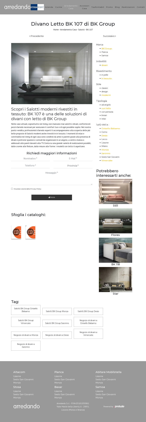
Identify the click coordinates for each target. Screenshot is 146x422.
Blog (117, 7)
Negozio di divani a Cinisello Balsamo (88, 321)
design (105, 91)
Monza (105, 149)
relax (104, 119)
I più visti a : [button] (102, 124)
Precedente (36, 36)
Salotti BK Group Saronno (57, 323)
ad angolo (106, 105)
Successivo (109, 36)
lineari (104, 115)
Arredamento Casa (71, 7)
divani (104, 65)
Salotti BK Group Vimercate (26, 321)
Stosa (17, 387)
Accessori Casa (84, 7)
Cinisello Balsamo (111, 128)
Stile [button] (98, 84)
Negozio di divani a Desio (57, 335)
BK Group (107, 48)
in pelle (105, 75)
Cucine (58, 7)
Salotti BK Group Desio (88, 311)
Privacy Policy (35, 189)
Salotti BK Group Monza (57, 311)
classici (105, 88)
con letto (106, 108)
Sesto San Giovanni (110, 157)
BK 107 (89, 29)
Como (104, 132)
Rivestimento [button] (104, 71)
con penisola (107, 112)
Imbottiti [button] (101, 61)
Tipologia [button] (101, 101)
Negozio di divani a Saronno (26, 345)
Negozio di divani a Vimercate (88, 333)
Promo (109, 7)
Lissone (105, 143)
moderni (106, 95)
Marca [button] (99, 44)
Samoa (105, 55)
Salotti (81, 29)
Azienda (49, 7)
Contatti (141, 7)
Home (56, 29)
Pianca (105, 52)
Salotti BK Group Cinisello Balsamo (26, 310)
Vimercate (107, 160)
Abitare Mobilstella (109, 372)
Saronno (106, 153)
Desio (104, 135)
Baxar (58, 387)
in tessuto (107, 78)
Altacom (19, 372)
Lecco (104, 139)
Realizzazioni (128, 7)
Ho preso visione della (27, 189)
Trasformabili (97, 7)
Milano (105, 146)
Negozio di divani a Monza (26, 335)
